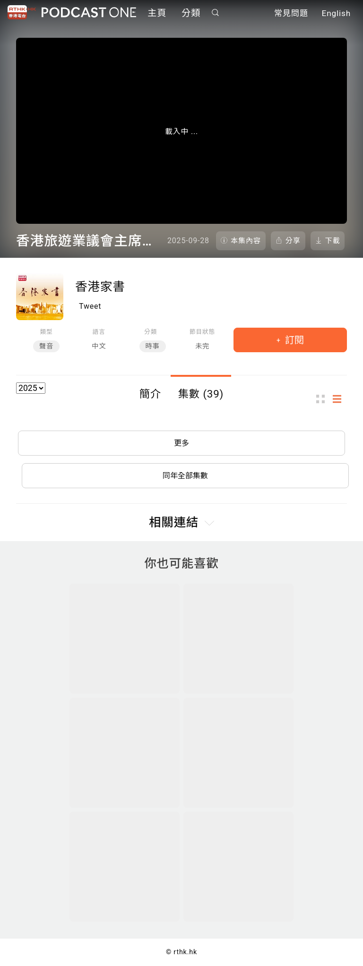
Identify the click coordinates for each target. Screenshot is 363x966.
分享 (293, 241)
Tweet (90, 306)
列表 (340, 399)
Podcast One (89, 12)
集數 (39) (201, 394)
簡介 (150, 394)
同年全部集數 (185, 475)
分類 (191, 13)
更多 (181, 443)
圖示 (323, 399)
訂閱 (293, 340)
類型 (46, 331)
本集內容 (246, 241)
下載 (332, 241)
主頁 (156, 13)
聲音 (46, 346)
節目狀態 (202, 331)
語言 (99, 331)
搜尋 (215, 12)
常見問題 (291, 13)
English (336, 13)
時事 (153, 346)
